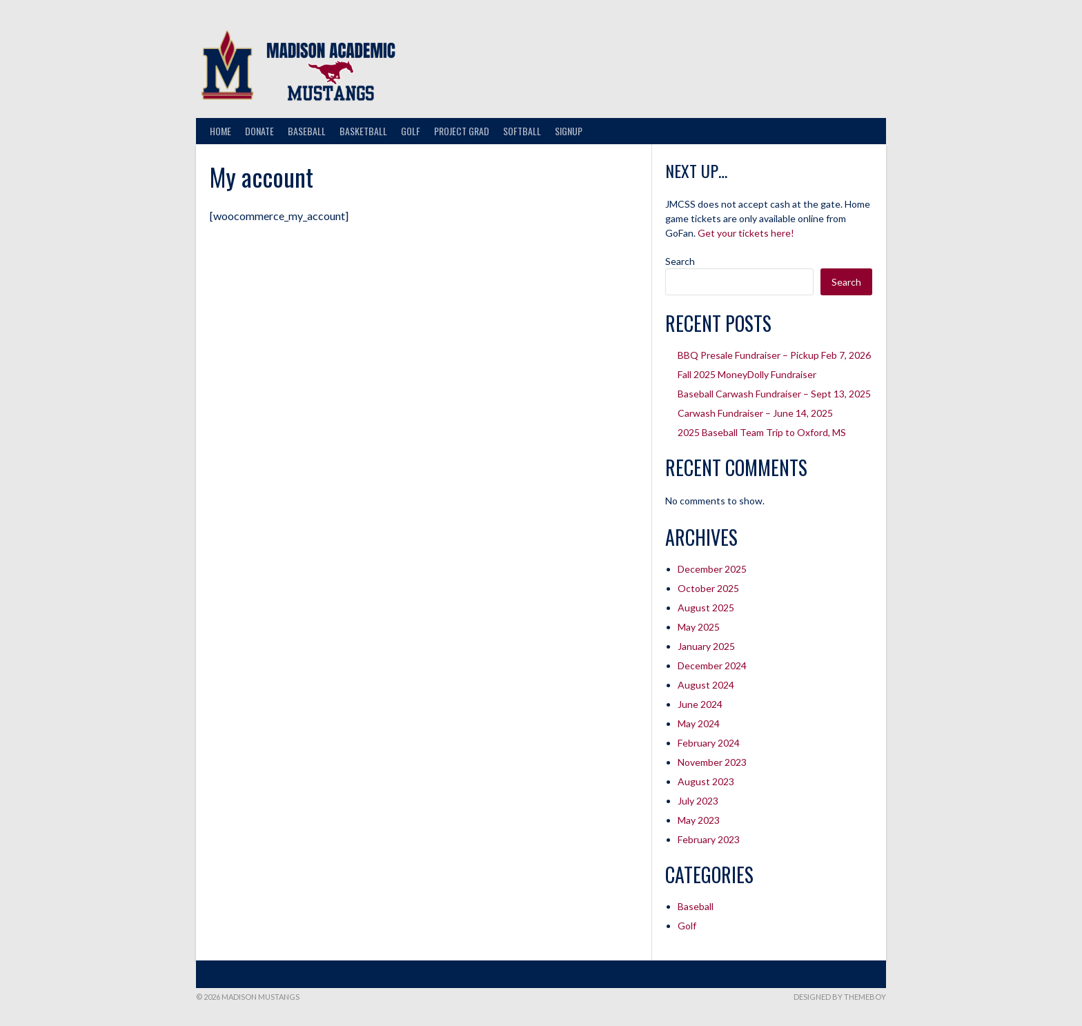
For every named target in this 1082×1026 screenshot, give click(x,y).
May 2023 (699, 820)
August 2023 (706, 781)
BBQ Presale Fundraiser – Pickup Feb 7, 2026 (774, 355)
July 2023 (698, 801)
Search (680, 261)
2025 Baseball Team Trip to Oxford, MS (762, 432)
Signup (568, 131)
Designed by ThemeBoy (840, 996)
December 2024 (712, 665)
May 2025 (699, 627)
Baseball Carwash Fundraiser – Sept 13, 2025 (774, 393)
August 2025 (706, 607)
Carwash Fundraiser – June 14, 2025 (755, 413)
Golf (410, 131)
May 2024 (699, 723)
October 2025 (708, 588)
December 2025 (712, 569)
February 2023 (709, 839)
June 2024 (700, 704)
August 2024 (706, 685)
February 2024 (709, 743)
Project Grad (461, 131)
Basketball (363, 131)
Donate (259, 131)
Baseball (307, 131)
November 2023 (712, 762)
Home (220, 131)
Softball (522, 131)
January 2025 (706, 646)
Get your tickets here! (746, 233)
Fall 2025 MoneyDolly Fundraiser (747, 374)
